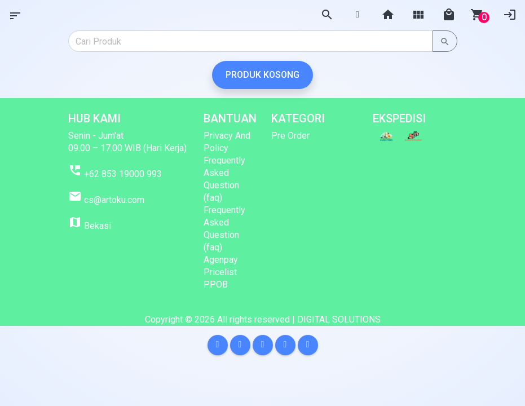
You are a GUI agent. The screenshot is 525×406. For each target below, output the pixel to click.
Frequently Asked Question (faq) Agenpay (224, 235)
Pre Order (290, 135)
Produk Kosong (262, 74)
